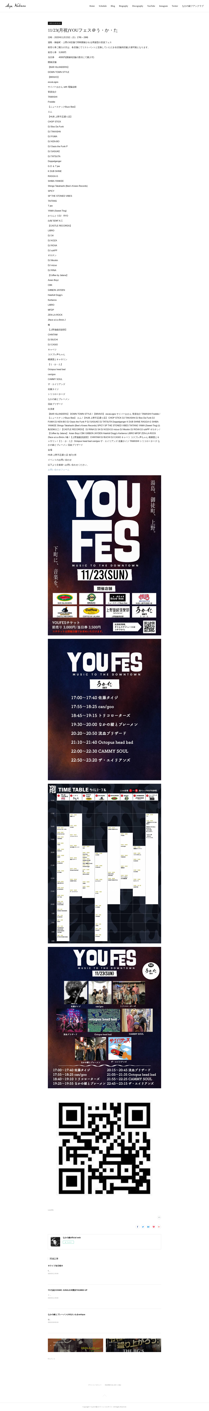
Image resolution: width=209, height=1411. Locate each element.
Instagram (163, 6)
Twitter (175, 6)
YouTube (151, 6)
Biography (123, 6)
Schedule (103, 6)
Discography (137, 6)
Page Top (104, 1396)
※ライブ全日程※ (55, 1266)
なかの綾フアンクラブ (193, 6)
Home (92, 6)
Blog (113, 6)
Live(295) (51, 1210)
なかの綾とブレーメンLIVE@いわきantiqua (66, 1314)
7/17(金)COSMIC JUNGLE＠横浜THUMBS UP (67, 1290)
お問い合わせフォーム (58, 470)
